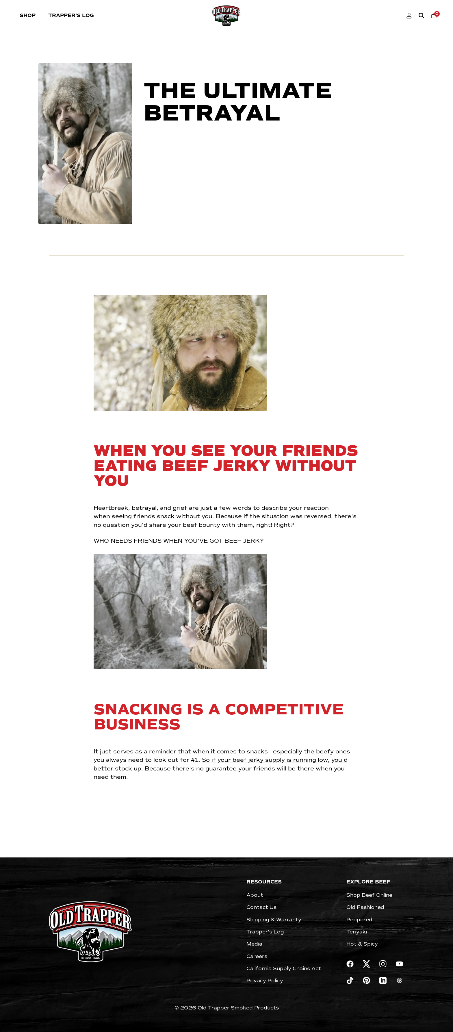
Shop (28, 15)
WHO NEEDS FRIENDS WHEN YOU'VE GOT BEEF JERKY (179, 540)
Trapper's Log (71, 15)
